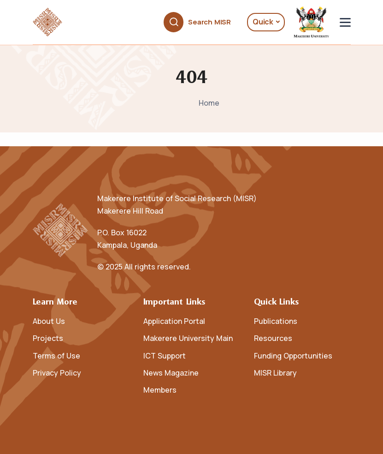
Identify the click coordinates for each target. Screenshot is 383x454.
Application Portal (174, 321)
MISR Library (275, 373)
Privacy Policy (57, 373)
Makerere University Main (188, 338)
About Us (49, 321)
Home (209, 103)
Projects (48, 338)
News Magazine (171, 373)
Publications (275, 321)
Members (160, 390)
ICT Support (164, 356)
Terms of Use (56, 356)
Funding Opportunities (293, 356)
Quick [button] (263, 22)
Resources (273, 338)
